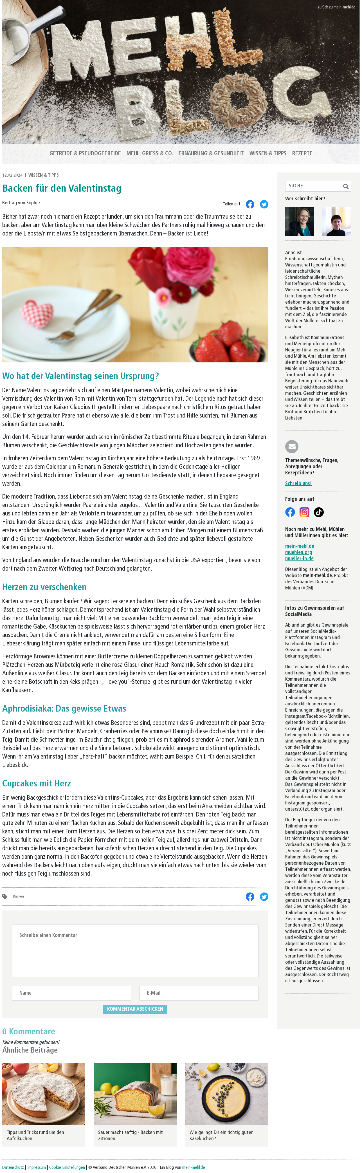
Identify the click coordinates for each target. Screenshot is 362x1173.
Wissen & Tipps (268, 154)
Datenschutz (13, 1167)
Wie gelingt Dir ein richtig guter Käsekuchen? (221, 1135)
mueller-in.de (299, 559)
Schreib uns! (298, 483)
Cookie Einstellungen (67, 1167)
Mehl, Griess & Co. (150, 154)
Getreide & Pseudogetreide (85, 154)
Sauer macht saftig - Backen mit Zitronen (130, 1135)
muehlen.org (298, 552)
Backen (18, 896)
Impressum (36, 1167)
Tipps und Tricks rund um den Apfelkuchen (35, 1135)
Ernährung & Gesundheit (211, 154)
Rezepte (302, 154)
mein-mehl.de (344, 7)
